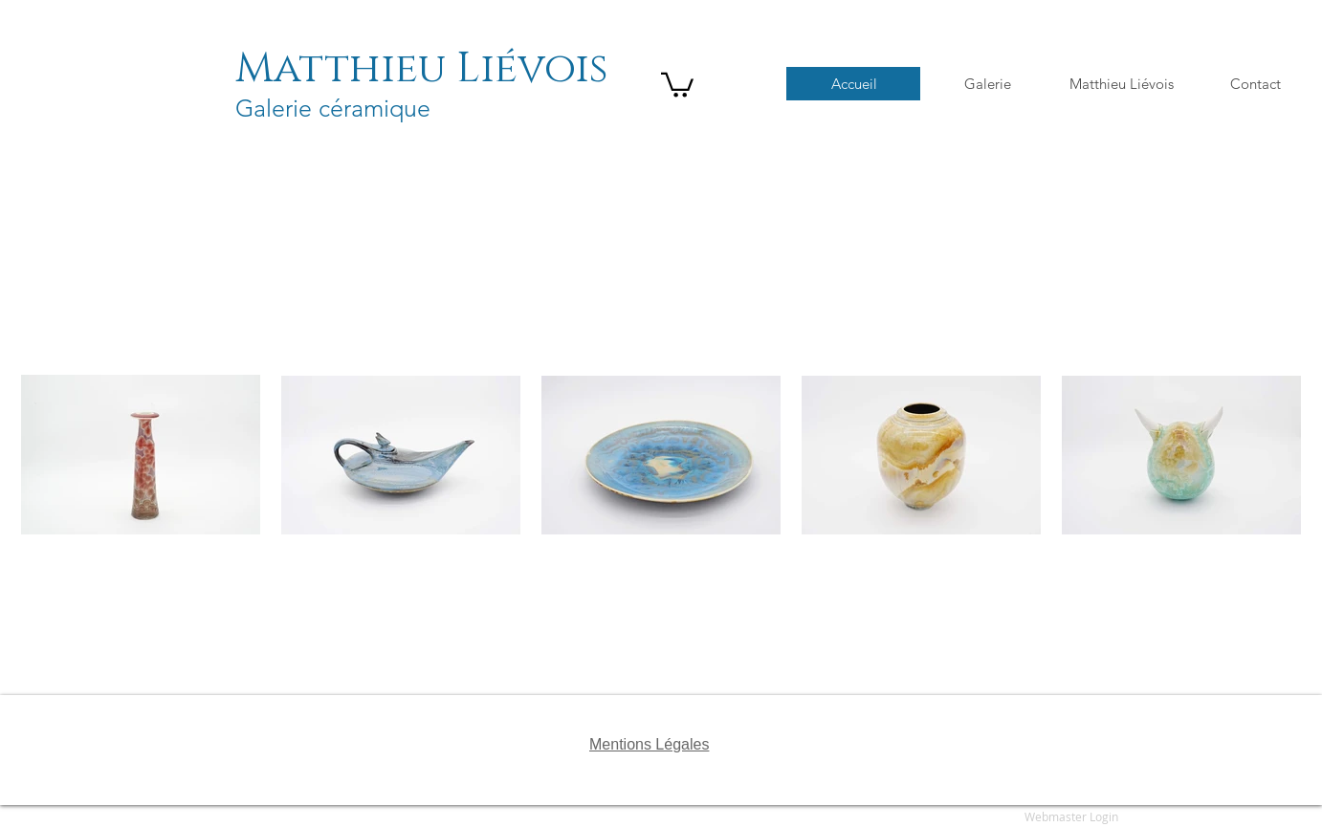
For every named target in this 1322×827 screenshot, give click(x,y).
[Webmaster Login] (1071, 817)
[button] (677, 84)
